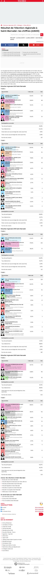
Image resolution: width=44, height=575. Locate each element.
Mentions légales (37, 559)
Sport (3, 509)
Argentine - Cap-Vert (7, 534)
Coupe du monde (6, 526)
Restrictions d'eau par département (11, 547)
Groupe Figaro (16, 561)
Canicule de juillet (6, 528)
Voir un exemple (39, 507)
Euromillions (5, 550)
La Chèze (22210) (20, 37)
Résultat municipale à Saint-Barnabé (11, 489)
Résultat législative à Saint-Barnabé (11, 485)
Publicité (25, 558)
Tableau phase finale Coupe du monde (12, 539)
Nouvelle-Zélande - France (8, 532)
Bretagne (20, 25)
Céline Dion (5, 535)
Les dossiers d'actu (6, 511)
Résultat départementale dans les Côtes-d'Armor (14, 481)
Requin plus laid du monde (9, 545)
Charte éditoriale (19, 558)
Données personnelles (14, 559)
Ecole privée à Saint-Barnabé (9, 498)
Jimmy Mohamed (6, 523)
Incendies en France (7, 524)
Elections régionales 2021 (9, 25)
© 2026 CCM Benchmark (25, 561)
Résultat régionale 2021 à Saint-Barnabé (11, 52)
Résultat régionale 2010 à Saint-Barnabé (11, 55)
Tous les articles (35, 558)
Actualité (3, 507)
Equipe (13, 558)
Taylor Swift (5, 537)
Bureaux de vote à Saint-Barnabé (30, 52)
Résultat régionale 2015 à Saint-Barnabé (11, 54)
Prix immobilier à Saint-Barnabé (10, 500)
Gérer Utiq (31, 559)
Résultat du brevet (7, 541)
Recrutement (6, 559)
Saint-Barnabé (26, 54)
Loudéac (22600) (30, 37)
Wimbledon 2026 (6, 543)
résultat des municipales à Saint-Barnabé (20, 74)
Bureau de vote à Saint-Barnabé (10, 479)
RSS (40, 558)
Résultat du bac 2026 (7, 530)
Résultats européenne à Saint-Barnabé (12, 487)
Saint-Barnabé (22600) (7, 496)
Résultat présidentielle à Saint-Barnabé (12, 483)
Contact (29, 558)
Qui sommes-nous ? (7, 558)
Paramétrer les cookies (23, 559)
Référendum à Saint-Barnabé (9, 491)
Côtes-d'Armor (27, 25)
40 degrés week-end (7, 548)
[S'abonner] (22, 514)
